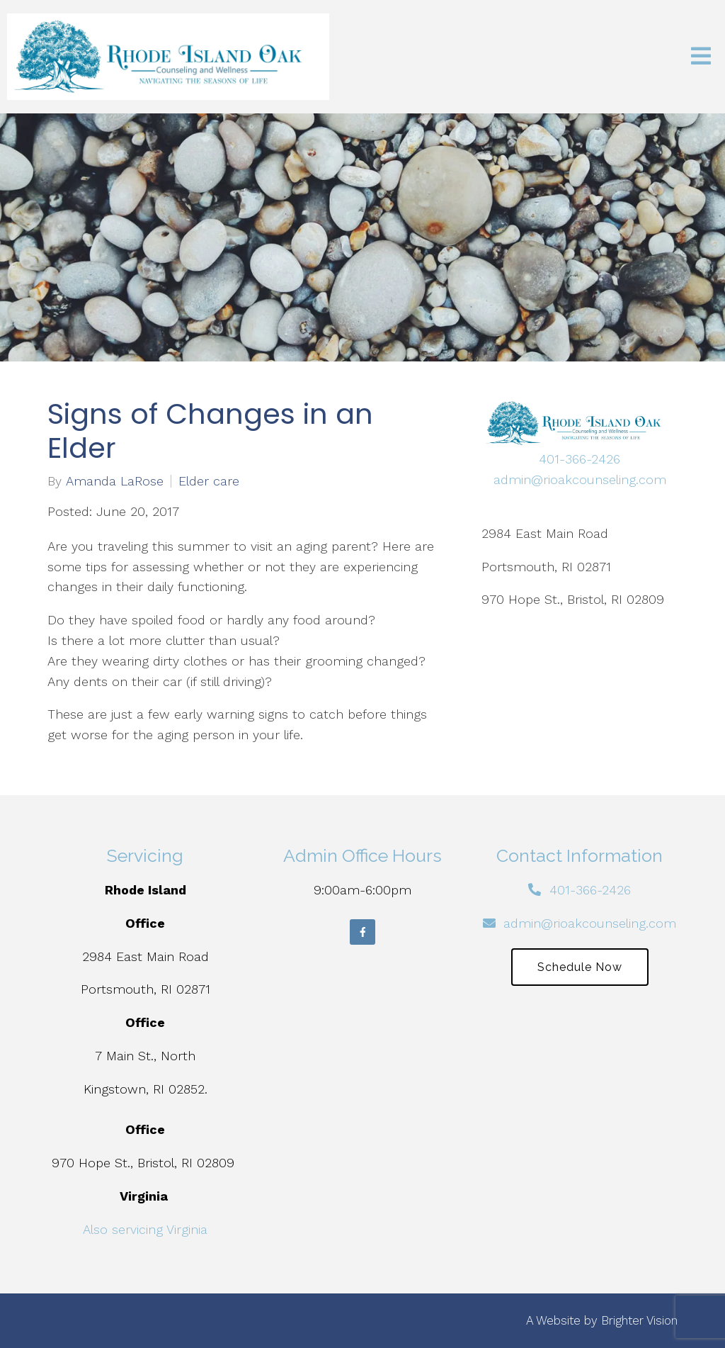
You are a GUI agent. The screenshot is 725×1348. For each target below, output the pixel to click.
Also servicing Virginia (145, 1229)
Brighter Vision (639, 1320)
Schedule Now (579, 967)
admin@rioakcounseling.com (579, 479)
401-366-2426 (579, 458)
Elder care (208, 481)
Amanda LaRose (115, 481)
